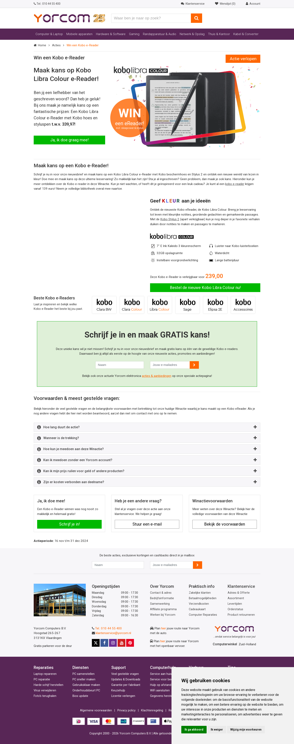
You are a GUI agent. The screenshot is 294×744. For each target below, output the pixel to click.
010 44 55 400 (47, 3)
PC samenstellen (83, 674)
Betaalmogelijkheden (202, 598)
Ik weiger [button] (217, 729)
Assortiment (236, 598)
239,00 (214, 276)
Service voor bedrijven (164, 679)
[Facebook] (104, 643)
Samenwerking (160, 604)
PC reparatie (42, 679)
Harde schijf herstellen (48, 685)
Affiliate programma (163, 609)
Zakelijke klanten (200, 593)
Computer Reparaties (203, 615)
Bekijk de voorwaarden (224, 524)
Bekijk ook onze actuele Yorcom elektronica (112, 376)
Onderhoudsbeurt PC (86, 690)
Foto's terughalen (45, 696)
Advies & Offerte (239, 593)
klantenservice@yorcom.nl (113, 633)
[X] (96, 643)
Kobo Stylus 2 (169, 219)
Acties (56, 45)
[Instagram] (113, 643)
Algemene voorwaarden (96, 710)
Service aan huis (161, 674)
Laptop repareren (45, 674)
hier (163, 628)
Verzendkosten (199, 604)
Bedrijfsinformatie (162, 598)
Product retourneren (241, 615)
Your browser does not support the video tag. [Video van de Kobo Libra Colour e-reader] (88, 217)
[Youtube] (121, 643)
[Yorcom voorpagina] (69, 18)
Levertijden (235, 604)
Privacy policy (126, 710)
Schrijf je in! (69, 524)
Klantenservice (241, 586)
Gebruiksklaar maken (86, 685)
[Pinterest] (130, 643)
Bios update (80, 696)
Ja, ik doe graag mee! (69, 139)
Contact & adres (161, 593)
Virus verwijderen (45, 690)
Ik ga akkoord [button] (194, 729)
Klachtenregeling (152, 710)
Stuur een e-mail (147, 524)
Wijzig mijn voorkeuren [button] (246, 729)
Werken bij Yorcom (162, 615)
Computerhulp (163, 667)
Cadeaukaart (197, 609)
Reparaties (43, 667)
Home (42, 45)
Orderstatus (235, 609)
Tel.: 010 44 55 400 (108, 628)
